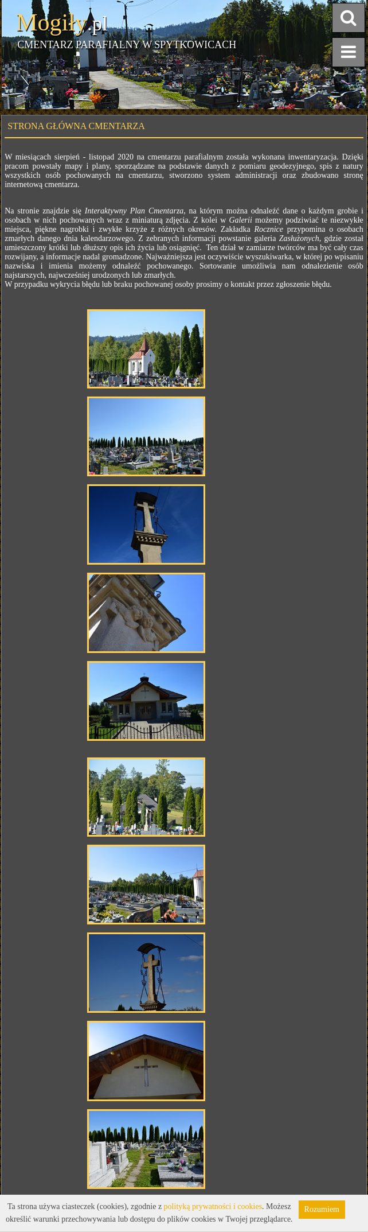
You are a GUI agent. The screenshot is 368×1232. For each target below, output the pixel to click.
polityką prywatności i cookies (213, 1206)
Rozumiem (321, 1209)
